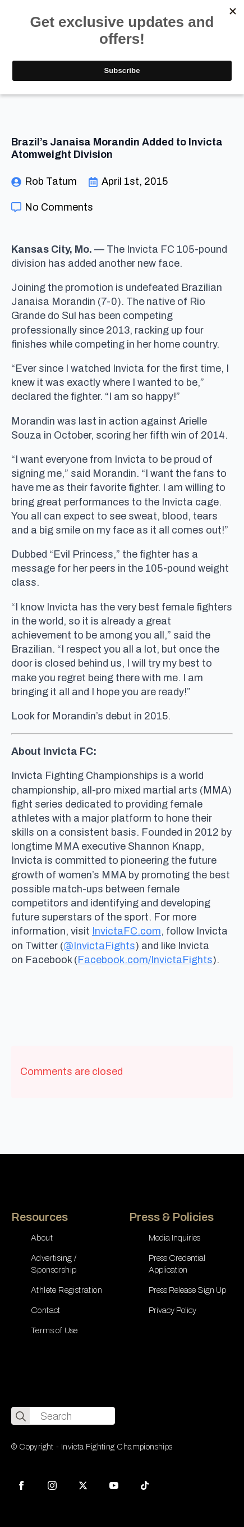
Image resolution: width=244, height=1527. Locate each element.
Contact (46, 1310)
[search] (21, 1416)
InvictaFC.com (126, 931)
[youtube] (114, 1485)
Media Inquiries (174, 1237)
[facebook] (21, 1485)
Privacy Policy (172, 1310)
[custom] (145, 1485)
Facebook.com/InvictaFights (145, 959)
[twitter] (83, 1485)
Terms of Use (54, 1330)
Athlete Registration (66, 1290)
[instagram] (52, 1485)
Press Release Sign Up (187, 1290)
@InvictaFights (99, 945)
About (42, 1237)
